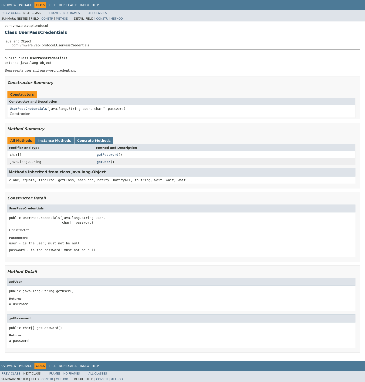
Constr (47, 18)
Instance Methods (54, 140)
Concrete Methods (94, 140)
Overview (8, 5)
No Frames (71, 13)
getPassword (107, 154)
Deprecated (68, 5)
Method (62, 18)
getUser (104, 162)
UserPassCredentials (28, 109)
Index (84, 5)
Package (25, 5)
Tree (52, 5)
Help (95, 5)
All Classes (97, 13)
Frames (55, 13)
